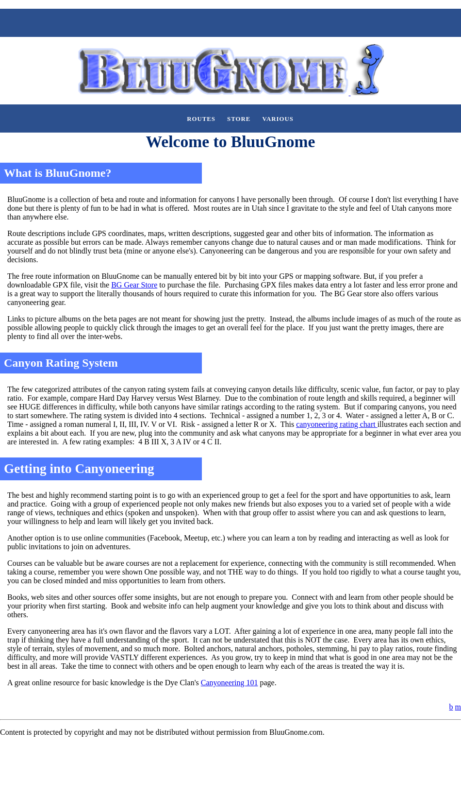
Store (238, 119)
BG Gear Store (134, 285)
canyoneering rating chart (336, 424)
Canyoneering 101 (229, 682)
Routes (201, 119)
